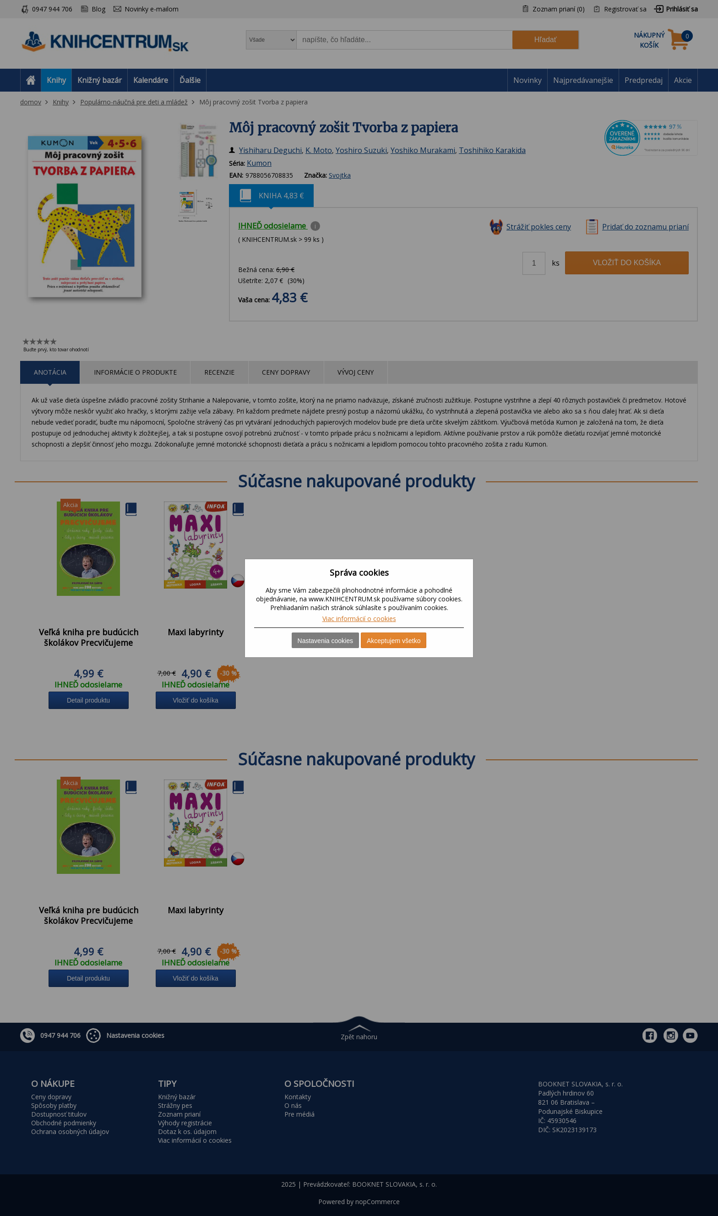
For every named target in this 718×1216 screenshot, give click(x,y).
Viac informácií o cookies (359, 618)
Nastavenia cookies (325, 640)
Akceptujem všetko (394, 640)
